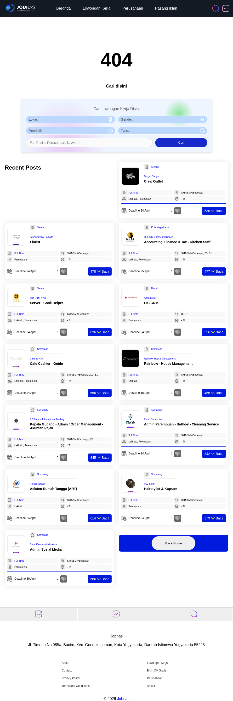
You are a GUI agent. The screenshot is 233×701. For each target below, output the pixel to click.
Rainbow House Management (160, 358)
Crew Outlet (153, 181)
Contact (67, 670)
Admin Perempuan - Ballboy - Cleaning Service (181, 424)
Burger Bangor (152, 176)
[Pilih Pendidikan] (70, 131)
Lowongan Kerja (97, 8)
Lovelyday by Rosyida (41, 237)
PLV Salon (149, 484)
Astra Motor (150, 298)
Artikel (151, 686)
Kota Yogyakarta (160, 227)
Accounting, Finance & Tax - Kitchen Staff (177, 242)
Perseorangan (37, 484)
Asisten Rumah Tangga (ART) (53, 489)
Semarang (42, 349)
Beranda (63, 8)
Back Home (173, 543)
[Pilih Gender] (162, 119)
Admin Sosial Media (46, 549)
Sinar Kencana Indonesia (43, 544)
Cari (181, 142)
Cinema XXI (36, 358)
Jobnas (123, 699)
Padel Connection (153, 419)
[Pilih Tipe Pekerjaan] (162, 131)
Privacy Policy (71, 678)
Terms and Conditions (76, 686)
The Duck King (38, 298)
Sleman (155, 166)
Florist (35, 242)
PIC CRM (151, 303)
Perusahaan (132, 8)
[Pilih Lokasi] (70, 119)
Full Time (133, 192)
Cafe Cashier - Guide (46, 363)
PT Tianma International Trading (47, 419)
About (65, 663)
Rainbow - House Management (168, 363)
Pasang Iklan (166, 8)
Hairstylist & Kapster (160, 489)
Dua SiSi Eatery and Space (158, 237)
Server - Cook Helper (46, 303)
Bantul (154, 288)
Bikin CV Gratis (156, 670)
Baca (214, 211)
